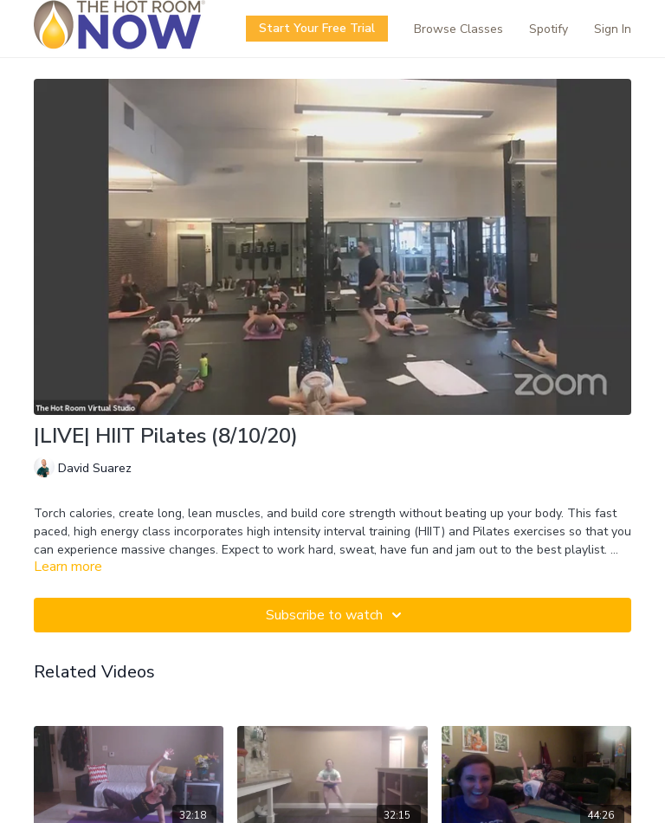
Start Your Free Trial (317, 28)
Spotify (548, 29)
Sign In (612, 29)
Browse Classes (458, 29)
